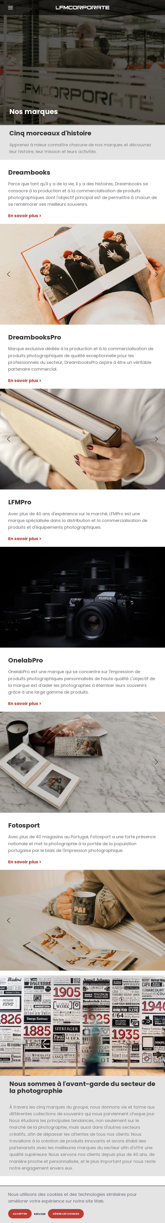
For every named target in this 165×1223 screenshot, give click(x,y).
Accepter (20, 1214)
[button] (10, 7)
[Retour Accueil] (82, 7)
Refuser (40, 1214)
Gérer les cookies (66, 1214)
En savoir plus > (24, 216)
